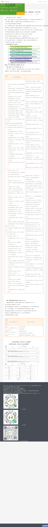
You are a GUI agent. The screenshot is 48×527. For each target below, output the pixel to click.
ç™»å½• (44, 1)
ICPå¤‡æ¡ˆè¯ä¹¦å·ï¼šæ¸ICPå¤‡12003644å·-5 (12, 390)
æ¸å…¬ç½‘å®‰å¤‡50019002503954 (32, 390)
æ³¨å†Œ (39, 1)
